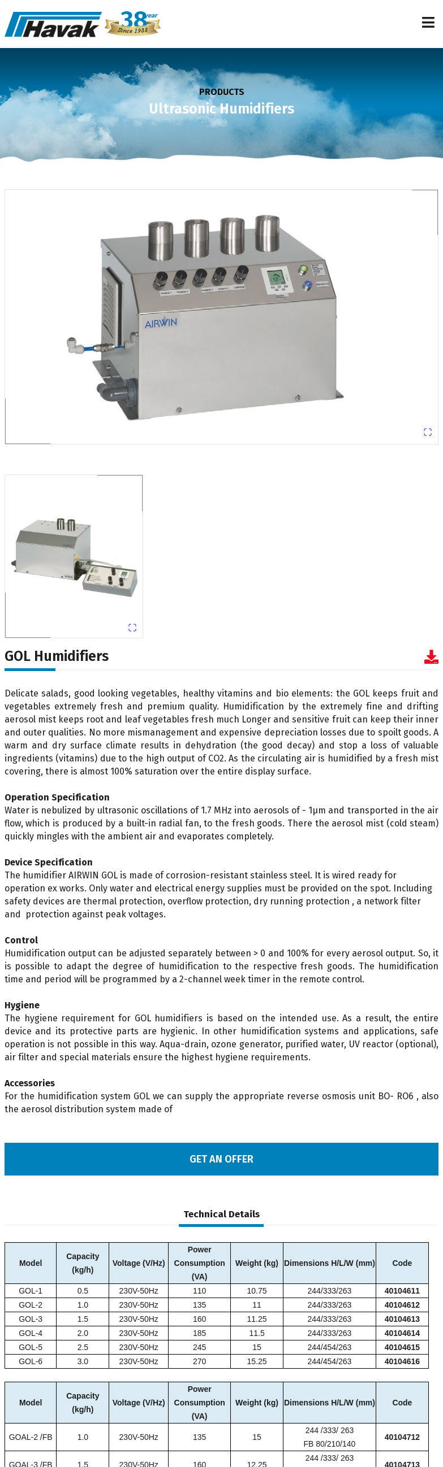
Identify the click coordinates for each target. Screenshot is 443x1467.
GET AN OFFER (221, 1159)
